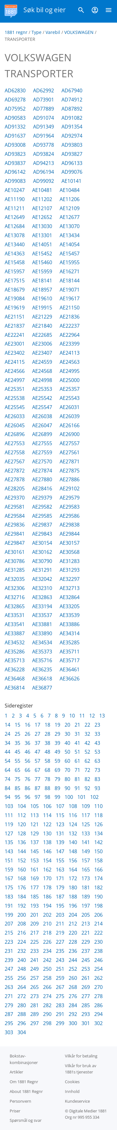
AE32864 (70, 597)
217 (34, 932)
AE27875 (70, 470)
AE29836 (15, 524)
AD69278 (15, 99)
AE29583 (70, 506)
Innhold (72, 1091)
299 (60, 1023)
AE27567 (15, 461)
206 (98, 914)
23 (97, 724)
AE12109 (70, 208)
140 (73, 842)
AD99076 (71, 171)
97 (37, 797)
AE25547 (42, 407)
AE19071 (70, 289)
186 (47, 896)
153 (34, 860)
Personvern (20, 1101)
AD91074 (43, 117)
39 (57, 743)
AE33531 (15, 615)
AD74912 (71, 99)
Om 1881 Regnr (24, 1081)
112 (21, 815)
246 (98, 960)
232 (21, 950)
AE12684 (15, 226)
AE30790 (42, 561)
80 (67, 779)
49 (57, 751)
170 (47, 878)
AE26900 (70, 434)
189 (85, 896)
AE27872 (15, 470)
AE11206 (70, 199)
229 (85, 941)
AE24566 (15, 371)
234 (47, 950)
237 (85, 950)
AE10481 (42, 190)
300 (73, 1023)
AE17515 (15, 280)
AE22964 (70, 334)
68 (47, 770)
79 (57, 779)
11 (82, 715)
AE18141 (42, 280)
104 (21, 806)
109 (85, 806)
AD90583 (15, 117)
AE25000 (70, 380)
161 (34, 869)
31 (77, 733)
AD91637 (15, 135)
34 (7, 743)
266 (47, 987)
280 (21, 1005)
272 (21, 996)
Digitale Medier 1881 (88, 1111)
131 (60, 833)
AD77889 (43, 108)
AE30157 (70, 542)
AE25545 (15, 407)
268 (73, 987)
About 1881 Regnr (26, 1091)
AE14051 (42, 244)
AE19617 (70, 298)
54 (7, 760)
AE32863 (42, 597)
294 (98, 1014)
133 (85, 833)
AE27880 (42, 479)
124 (73, 824)
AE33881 (42, 624)
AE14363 (15, 253)
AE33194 (42, 606)
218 (47, 932)
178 (47, 887)
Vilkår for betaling (81, 1056)
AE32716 (15, 597)
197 (85, 905)
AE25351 (15, 388)
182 (98, 887)
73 (97, 770)
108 (73, 806)
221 (85, 932)
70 (67, 770)
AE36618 (42, 678)
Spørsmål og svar (25, 1120)
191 (9, 905)
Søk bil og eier (44, 9)
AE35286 (15, 651)
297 (34, 1023)
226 (47, 941)
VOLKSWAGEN (79, 32)
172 (73, 878)
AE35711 (70, 651)
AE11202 (42, 199)
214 (98, 923)
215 (9, 932)
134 (98, 833)
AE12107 (42, 208)
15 (17, 724)
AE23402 (15, 352)
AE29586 (70, 515)
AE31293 (70, 569)
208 (21, 923)
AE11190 (15, 199)
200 (21, 914)
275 (60, 996)
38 (47, 743)
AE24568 (42, 371)
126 (98, 824)
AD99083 (15, 180)
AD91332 (15, 126)
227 (60, 941)
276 (73, 996)
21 (77, 724)
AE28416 (42, 488)
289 (34, 1014)
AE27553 (15, 443)
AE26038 (42, 416)
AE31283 (70, 561)
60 (67, 760)
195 (60, 905)
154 (47, 860)
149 (85, 851)
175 (9, 887)
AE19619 (15, 307)
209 (34, 923)
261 (85, 977)
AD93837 (15, 163)
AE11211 (15, 208)
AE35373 (42, 651)
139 (60, 842)
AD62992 (43, 90)
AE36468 (15, 678)
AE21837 (15, 325)
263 (9, 987)
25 (17, 733)
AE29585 (42, 515)
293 (85, 1014)
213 (85, 923)
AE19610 (42, 298)
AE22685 (42, 334)
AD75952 (15, 108)
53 (97, 751)
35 (17, 743)
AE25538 (15, 398)
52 (87, 751)
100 (69, 797)
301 (85, 1023)
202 (47, 914)
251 (60, 968)
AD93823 (15, 153)
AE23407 (42, 352)
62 (87, 760)
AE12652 (42, 217)
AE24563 (70, 361)
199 (9, 914)
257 (34, 977)
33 (97, 733)
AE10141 (71, 180)
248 (21, 968)
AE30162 (42, 552)
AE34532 (15, 642)
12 (92, 715)
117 (85, 815)
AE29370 (15, 497)
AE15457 (70, 253)
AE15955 (70, 262)
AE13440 (15, 244)
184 (21, 896)
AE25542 (42, 398)
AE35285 (70, 642)
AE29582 (42, 506)
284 (73, 1005)
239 (9, 960)
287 (9, 1014)
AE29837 (42, 524)
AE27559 (42, 452)
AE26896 (15, 434)
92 (87, 788)
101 (81, 797)
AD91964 (43, 135)
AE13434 (70, 235)
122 (47, 824)
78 (47, 779)
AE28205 (15, 488)
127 (9, 833)
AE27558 (15, 452)
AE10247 (15, 190)
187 (60, 896)
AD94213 (43, 163)
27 (37, 733)
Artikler (16, 1072)
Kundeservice (77, 1101)
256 (21, 977)
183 (9, 896)
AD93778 (43, 144)
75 (17, 779)
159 (9, 869)
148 (73, 851)
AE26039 (70, 416)
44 (7, 751)
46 (27, 751)
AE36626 (70, 678)
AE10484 (70, 190)
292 (73, 1014)
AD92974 (71, 135)
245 (85, 960)
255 (9, 977)
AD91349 (43, 126)
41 (77, 743)
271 (9, 996)
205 (85, 914)
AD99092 (43, 180)
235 (60, 950)
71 (77, 770)
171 (60, 878)
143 (9, 851)
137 (34, 842)
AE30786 (15, 561)
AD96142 (15, 171)
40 (67, 743)
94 (7, 797)
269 (85, 987)
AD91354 (71, 126)
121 (34, 824)
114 (47, 815)
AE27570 (42, 461)
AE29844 (70, 533)
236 (73, 950)
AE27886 (70, 479)
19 (57, 724)
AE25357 (70, 388)
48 (47, 751)
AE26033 (15, 416)
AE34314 (70, 633)
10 (72, 715)
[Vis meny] (108, 11)
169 (34, 878)
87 (37, 788)
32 (87, 733)
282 (47, 1005)
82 (87, 779)
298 (47, 1023)
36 (27, 743)
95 (17, 797)
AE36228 (15, 669)
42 (87, 743)
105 (34, 806)
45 (17, 751)
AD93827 (71, 153)
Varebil (53, 32)
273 (34, 996)
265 (34, 987)
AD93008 (15, 144)
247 (9, 968)
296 (21, 1023)
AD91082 (71, 117)
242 (47, 960)
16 (27, 724)
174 (98, 878)
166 (98, 869)
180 (73, 887)
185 (34, 896)
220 (73, 932)
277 (85, 996)
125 (85, 824)
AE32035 (15, 579)
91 (77, 788)
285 (85, 1005)
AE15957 (15, 271)
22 (87, 724)
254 (98, 968)
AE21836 (70, 316)
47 (37, 751)
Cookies (72, 1081)
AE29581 (15, 506)
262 (98, 977)
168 (21, 878)
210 (47, 923)
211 (60, 923)
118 (98, 815)
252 (73, 968)
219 (60, 932)
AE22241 (15, 334)
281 (34, 1005)
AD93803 (71, 144)
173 (85, 878)
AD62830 (15, 90)
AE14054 (70, 244)
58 (47, 760)
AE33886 (70, 624)
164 (73, 869)
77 (37, 779)
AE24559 (42, 361)
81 (77, 779)
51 (77, 751)
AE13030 (42, 226)
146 (47, 851)
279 (9, 1005)
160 (21, 869)
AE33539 (70, 615)
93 (97, 788)
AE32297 (70, 579)
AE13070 (70, 226)
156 (73, 860)
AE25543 (70, 398)
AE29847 (15, 542)
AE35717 (70, 660)
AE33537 (42, 615)
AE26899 (42, 434)
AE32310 (42, 588)
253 (85, 968)
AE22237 (70, 325)
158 (98, 860)
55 (17, 760)
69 (57, 770)
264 (21, 987)
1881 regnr (16, 32)
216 (21, 932)
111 (9, 815)
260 (73, 977)
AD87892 (71, 108)
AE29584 (15, 515)
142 (98, 842)
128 (21, 833)
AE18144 (70, 280)
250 (47, 968)
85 (17, 788)
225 (34, 941)
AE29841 (15, 533)
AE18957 (42, 289)
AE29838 (70, 524)
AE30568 (70, 552)
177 (34, 887)
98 (47, 797)
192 (21, 905)
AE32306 (15, 588)
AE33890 (42, 633)
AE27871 (70, 461)
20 (67, 724)
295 (9, 1023)
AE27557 (70, 443)
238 (98, 950)
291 (60, 1014)
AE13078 (15, 235)
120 (21, 824)
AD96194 (43, 171)
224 (21, 941)
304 (21, 1032)
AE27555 (42, 443)
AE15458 (15, 262)
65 (17, 770)
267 (60, 987)
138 (47, 842)
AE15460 (42, 262)
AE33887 (15, 633)
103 (9, 806)
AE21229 (42, 316)
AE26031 (70, 407)
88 (47, 788)
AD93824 (43, 153)
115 (60, 815)
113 (34, 815)
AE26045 (15, 425)
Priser (15, 1111)
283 (60, 1005)
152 (21, 860)
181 (85, 887)
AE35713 (15, 660)
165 (85, 869)
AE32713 (70, 588)
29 (57, 733)
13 (102, 715)
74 (7, 779)
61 (77, 760)
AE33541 (15, 624)
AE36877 (42, 687)
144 (21, 851)
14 (7, 724)
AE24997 (15, 380)
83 (97, 779)
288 (21, 1014)
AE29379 (42, 497)
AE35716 (42, 660)
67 (37, 770)
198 (98, 905)
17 (37, 724)
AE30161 (15, 552)
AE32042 (42, 579)
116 (73, 815)
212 (73, 923)
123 (60, 824)
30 (67, 733)
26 (27, 733)
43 (97, 743)
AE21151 (15, 316)
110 (98, 806)
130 (47, 833)
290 (47, 1014)
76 (27, 779)
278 (98, 996)
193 (34, 905)
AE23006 (42, 343)
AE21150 (70, 307)
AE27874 (42, 470)
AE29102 (70, 488)
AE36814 (15, 687)
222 (98, 932)
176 (21, 887)
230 (98, 941)
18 (47, 724)
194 (47, 905)
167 (9, 878)
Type (36, 32)
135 (9, 842)
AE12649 (15, 217)
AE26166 (70, 425)
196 (73, 905)
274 (47, 996)
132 (73, 833)
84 (7, 788)
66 (27, 770)
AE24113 (70, 352)
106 (47, 806)
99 (57, 797)
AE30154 (42, 542)
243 (60, 960)
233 (34, 950)
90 (67, 788)
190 (98, 896)
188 (73, 896)
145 (34, 851)
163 (60, 869)
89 (57, 788)
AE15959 (42, 271)
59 (57, 760)
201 (34, 914)
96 (27, 797)
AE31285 (15, 569)
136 (21, 842)
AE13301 (42, 235)
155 (60, 860)
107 (60, 806)
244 (73, 960)
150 (98, 851)
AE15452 (42, 253)
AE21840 (42, 325)
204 (73, 914)
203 (60, 914)
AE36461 (70, 669)
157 (85, 860)
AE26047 (42, 425)
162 (47, 869)
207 (9, 923)
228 (73, 941)
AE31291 (42, 569)
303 (9, 1032)
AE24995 (70, 371)
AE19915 (42, 307)
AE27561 (70, 452)
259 (60, 977)
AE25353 (42, 388)
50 (67, 751)
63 (97, 760)
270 (98, 987)
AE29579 (70, 497)
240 (21, 960)
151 (9, 860)
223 (9, 941)
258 (47, 977)
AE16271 (70, 271)
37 (37, 743)
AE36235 (42, 669)
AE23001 (15, 343)
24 (7, 733)
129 (34, 833)
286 (98, 1005)
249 (34, 968)
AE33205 (70, 606)
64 (7, 770)
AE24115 (15, 361)
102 (94, 797)
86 (27, 788)
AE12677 (70, 217)
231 (9, 950)
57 (37, 760)
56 (27, 760)
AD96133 (71, 163)
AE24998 (42, 380)
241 (34, 960)
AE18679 (15, 289)
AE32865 (15, 606)
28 (47, 733)
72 (87, 770)
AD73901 (43, 99)
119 (9, 824)
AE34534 (42, 642)
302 (98, 1023)
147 (60, 851)
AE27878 (15, 479)
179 (60, 887)
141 (85, 842)
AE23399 (70, 343)
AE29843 (42, 533)
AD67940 (71, 90)
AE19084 (15, 298)
